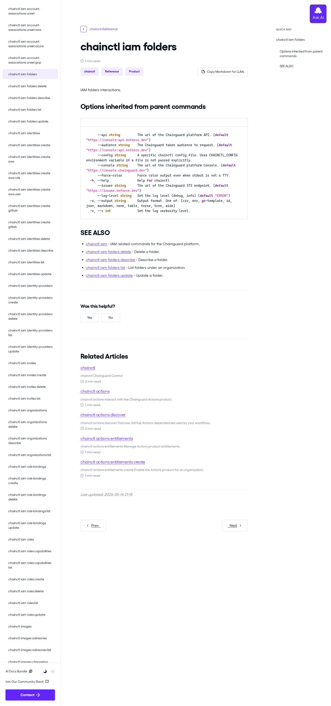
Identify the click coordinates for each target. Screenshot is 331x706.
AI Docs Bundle (19, 671)
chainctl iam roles (21, 539)
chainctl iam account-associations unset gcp (24, 60)
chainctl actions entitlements (106, 438)
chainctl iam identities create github (29, 208)
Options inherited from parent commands (301, 53)
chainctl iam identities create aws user (29, 192)
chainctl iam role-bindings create (27, 480)
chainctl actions (94, 391)
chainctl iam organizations (27, 410)
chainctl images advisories (27, 638)
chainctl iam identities (24, 133)
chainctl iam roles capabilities (29, 551)
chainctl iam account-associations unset (24, 11)
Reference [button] (112, 71)
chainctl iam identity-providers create (30, 300)
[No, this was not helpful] (111, 317)
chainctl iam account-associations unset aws (24, 27)
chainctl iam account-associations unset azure (26, 44)
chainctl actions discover (103, 414)
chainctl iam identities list (26, 262)
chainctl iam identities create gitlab (29, 224)
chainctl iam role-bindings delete (27, 497)
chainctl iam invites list (24, 398)
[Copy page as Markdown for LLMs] (222, 71)
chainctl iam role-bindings (27, 466)
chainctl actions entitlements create (112, 461)
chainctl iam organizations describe (27, 440)
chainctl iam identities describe (30, 250)
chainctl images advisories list (29, 650)
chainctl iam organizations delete (27, 424)
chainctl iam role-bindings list (29, 511)
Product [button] (134, 71)
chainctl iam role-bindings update (27, 525)
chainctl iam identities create (29, 145)
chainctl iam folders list (24, 109)
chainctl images (19, 626)
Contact (30, 695)
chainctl (87, 367)
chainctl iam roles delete (26, 591)
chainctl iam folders (22, 74)
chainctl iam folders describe (29, 98)
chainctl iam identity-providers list (30, 332)
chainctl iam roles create (26, 579)
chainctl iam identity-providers (30, 286)
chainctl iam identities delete (29, 239)
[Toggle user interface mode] (48, 671)
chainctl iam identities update (29, 274)
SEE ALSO (286, 66)
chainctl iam (96, 244)
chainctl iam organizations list (29, 455)
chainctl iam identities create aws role (29, 175)
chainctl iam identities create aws (29, 159)
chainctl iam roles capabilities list (29, 565)
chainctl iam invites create (27, 375)
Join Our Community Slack (27, 681)
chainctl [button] (89, 71)
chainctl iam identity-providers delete (30, 316)
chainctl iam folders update (28, 121)
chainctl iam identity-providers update (30, 349)
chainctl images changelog (28, 662)
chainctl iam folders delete (27, 86)
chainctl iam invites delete (27, 387)
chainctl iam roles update (26, 614)
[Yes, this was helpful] (89, 317)
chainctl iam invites (22, 363)
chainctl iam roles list (23, 603)
